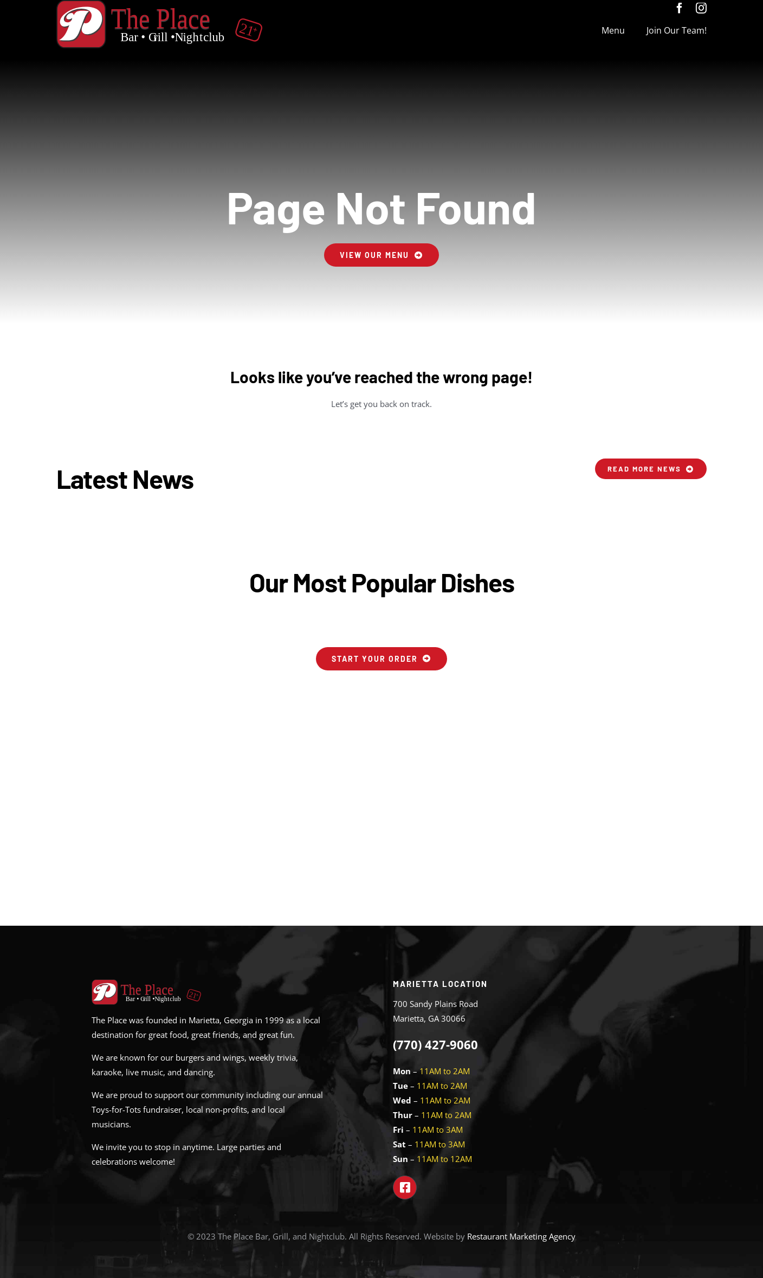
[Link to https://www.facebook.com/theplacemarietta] (405, 1187)
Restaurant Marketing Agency (521, 1236)
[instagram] (701, 8)
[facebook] (679, 8)
